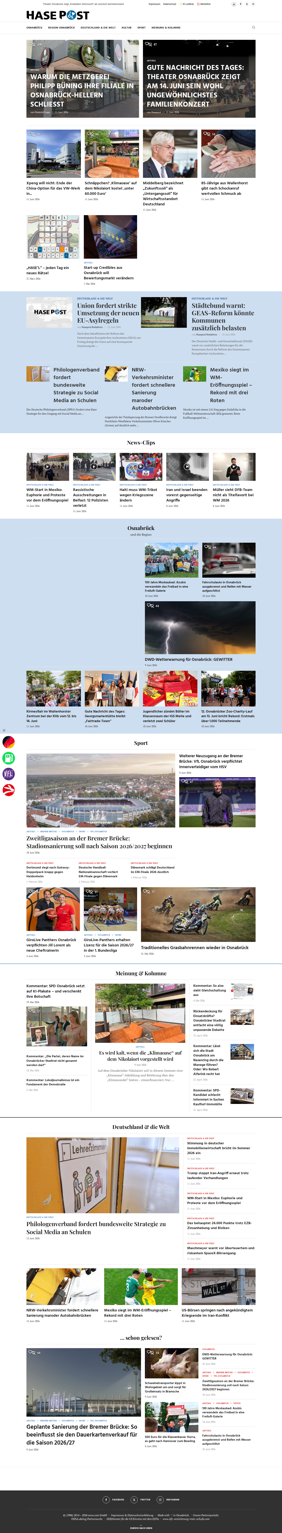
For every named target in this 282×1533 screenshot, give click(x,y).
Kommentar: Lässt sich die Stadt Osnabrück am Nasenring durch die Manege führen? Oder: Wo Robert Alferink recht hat (208, 1060)
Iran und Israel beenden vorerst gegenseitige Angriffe (186, 495)
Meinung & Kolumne (166, 28)
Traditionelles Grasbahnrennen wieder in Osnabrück (195, 948)
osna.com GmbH (97, 1515)
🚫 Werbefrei (204, 4)
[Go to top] (141, 1528)
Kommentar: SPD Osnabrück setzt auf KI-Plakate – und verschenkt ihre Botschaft (55, 991)
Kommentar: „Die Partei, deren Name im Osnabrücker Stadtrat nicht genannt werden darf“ (55, 1061)
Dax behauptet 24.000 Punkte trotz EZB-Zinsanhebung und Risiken (219, 1225)
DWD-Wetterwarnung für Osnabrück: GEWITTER (188, 659)
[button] (36, 4)
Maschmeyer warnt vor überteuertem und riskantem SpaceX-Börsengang (220, 1250)
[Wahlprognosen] (8, 742)
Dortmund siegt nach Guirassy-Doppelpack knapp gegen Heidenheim (48, 872)
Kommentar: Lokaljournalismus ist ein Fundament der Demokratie (52, 1082)
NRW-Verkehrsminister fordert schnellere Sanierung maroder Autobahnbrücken (154, 389)
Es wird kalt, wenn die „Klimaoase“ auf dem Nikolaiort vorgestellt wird (140, 1055)
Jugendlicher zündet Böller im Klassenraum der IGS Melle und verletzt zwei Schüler (167, 716)
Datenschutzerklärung (140, 1515)
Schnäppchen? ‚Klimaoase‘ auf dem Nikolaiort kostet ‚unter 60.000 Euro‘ (111, 188)
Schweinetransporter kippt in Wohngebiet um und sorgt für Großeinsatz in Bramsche (165, 1387)
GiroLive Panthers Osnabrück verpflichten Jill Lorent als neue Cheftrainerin (51, 945)
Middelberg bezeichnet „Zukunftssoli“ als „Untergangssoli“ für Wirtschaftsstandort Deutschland (163, 194)
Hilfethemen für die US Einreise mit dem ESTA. (133, 1519)
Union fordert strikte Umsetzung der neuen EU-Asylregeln (108, 312)
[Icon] (47, 466)
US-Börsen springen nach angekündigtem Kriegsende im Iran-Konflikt (217, 1313)
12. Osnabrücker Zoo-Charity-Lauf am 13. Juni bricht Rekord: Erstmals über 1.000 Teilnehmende (228, 716)
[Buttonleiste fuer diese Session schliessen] (4, 731)
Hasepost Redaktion (92, 327)
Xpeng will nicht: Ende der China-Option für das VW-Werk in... (53, 188)
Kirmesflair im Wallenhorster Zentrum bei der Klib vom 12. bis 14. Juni (51, 716)
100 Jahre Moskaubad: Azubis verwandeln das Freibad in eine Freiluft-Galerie (166, 586)
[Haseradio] (8, 790)
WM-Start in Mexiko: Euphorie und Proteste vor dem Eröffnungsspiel (47, 495)
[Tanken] (8, 758)
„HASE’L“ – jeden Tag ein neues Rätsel (47, 270)
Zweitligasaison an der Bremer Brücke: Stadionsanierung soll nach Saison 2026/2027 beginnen (99, 842)
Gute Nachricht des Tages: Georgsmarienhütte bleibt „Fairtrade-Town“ (105, 716)
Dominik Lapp (42, 112)
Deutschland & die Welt (98, 28)
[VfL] (8, 774)
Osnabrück (34, 28)
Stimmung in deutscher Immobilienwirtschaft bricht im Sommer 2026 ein (218, 1148)
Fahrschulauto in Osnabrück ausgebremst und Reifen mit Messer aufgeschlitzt (226, 586)
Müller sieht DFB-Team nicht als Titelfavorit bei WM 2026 (233, 495)
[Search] (254, 28)
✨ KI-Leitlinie (186, 4)
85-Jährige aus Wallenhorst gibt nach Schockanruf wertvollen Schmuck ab (224, 188)
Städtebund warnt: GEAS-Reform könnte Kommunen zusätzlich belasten (223, 316)
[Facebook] (240, 4)
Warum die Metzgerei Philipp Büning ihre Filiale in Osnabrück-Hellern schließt (82, 91)
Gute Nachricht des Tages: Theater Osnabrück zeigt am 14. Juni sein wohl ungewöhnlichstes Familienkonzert (195, 86)
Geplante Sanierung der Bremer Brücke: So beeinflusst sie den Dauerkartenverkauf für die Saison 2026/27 (81, 1435)
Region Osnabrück (61, 28)
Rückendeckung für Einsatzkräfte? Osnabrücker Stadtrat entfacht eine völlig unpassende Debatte (209, 1021)
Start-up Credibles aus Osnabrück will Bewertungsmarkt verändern (109, 273)
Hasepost (156, 112)
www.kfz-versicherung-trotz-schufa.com (186, 1519)
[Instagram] (253, 4)
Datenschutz (169, 4)
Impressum (154, 4)
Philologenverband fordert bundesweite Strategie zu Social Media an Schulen (76, 385)
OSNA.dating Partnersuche (86, 1519)
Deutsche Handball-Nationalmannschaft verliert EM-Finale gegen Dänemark (98, 872)
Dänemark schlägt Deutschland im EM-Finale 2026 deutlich (152, 870)
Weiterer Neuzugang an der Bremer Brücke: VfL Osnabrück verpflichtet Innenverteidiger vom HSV (211, 762)
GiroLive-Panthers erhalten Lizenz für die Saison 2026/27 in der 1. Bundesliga (109, 945)
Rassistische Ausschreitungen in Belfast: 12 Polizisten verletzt (90, 498)
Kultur (127, 28)
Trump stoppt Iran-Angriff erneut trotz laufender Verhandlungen (218, 1175)
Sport (141, 28)
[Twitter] (247, 4)
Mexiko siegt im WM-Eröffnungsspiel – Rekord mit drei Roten (231, 385)
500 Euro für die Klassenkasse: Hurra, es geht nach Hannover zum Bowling (170, 1439)
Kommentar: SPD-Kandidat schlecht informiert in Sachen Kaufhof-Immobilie (208, 1097)
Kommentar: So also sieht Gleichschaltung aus (209, 990)
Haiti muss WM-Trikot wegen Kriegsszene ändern (138, 495)
